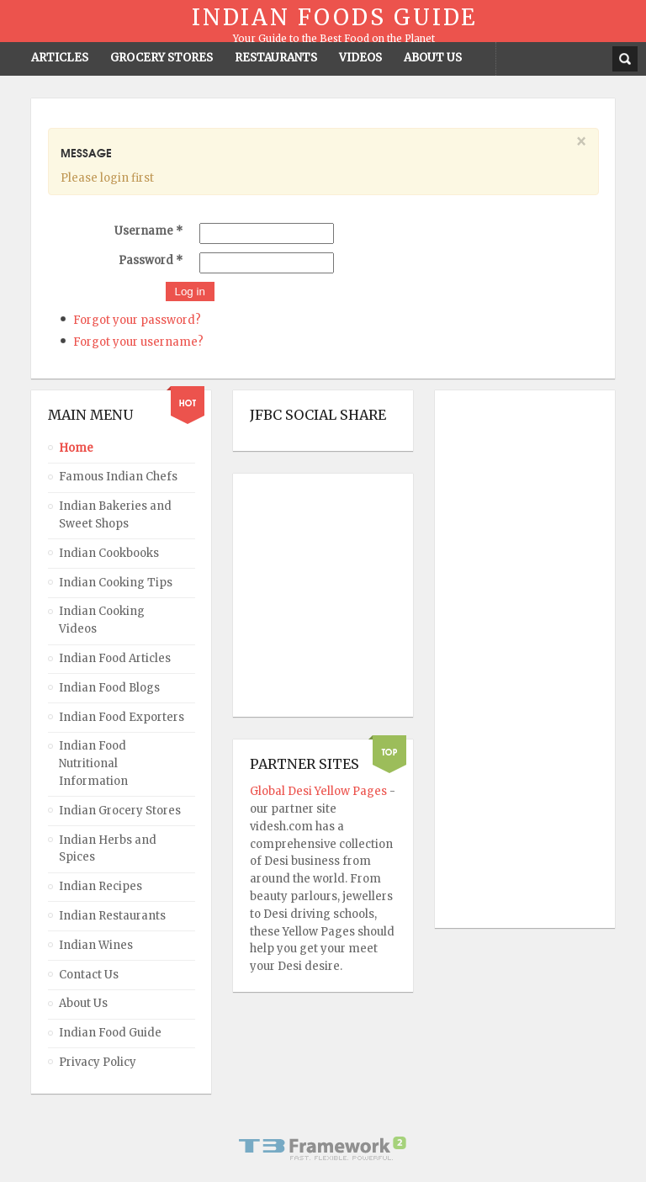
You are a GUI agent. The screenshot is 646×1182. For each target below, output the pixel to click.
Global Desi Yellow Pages (319, 791)
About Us (83, 1003)
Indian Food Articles (115, 658)
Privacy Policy (97, 1062)
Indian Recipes (100, 886)
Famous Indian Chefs (118, 476)
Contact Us (89, 974)
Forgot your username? (138, 342)
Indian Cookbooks (109, 553)
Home (76, 448)
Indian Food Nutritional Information (93, 763)
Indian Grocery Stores (120, 810)
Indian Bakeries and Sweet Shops (115, 515)
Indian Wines (96, 945)
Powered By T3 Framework (323, 1148)
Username (148, 231)
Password (151, 260)
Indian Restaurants (112, 916)
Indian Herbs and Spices (107, 849)
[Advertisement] (519, 659)
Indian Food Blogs (109, 688)
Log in (190, 291)
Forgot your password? (137, 320)
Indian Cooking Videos (102, 620)
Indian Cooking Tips (115, 582)
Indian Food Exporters (121, 717)
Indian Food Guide (110, 1033)
